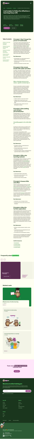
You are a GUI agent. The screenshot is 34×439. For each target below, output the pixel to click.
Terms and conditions (16, 420)
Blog (19, 405)
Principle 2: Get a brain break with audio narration (6, 47)
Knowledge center (9, 8)
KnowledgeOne (16, 243)
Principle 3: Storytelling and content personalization (6, 51)
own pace (24, 167)
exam (26, 166)
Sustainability (20, 408)
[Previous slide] (2, 260)
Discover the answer (6, 276)
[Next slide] (5, 260)
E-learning (14, 8)
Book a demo (17, 371)
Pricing (4, 402)
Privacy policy (5, 420)
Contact (4, 415)
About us (19, 402)
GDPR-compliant (5, 408)
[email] (17, 391)
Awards (4, 406)
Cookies (10, 420)
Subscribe (28, 391)
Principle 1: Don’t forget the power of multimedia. (6, 43)
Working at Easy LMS (21, 406)
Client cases (4, 405)
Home (4, 8)
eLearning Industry (17, 244)
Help (3, 416)
